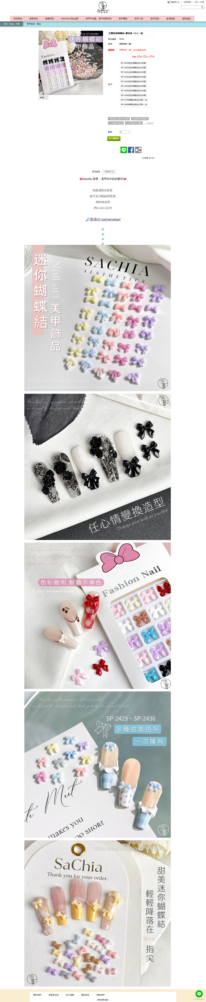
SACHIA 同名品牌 (69, 18)
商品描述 (96, 171)
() (173, 2)
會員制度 (170, 18)
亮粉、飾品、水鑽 (12, 24)
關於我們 (37, 995)
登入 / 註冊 (199, 2)
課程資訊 (186, 18)
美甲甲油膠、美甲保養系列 (98, 18)
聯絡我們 (101, 995)
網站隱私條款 (103, 1000)
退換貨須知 (54, 995)
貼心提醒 (70, 995)
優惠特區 (49, 18)
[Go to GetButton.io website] (199, 999)
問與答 (109, 171)
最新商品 (33, 18)
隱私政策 (85, 995)
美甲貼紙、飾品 (34, 24)
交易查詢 (187, 2)
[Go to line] (199, 993)
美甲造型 (154, 18)
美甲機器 (123, 18)
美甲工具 (139, 18)
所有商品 (18, 18)
